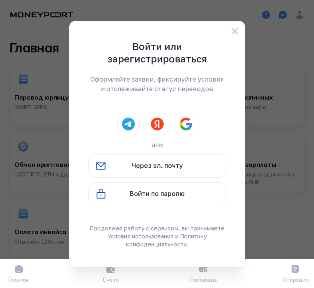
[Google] (186, 124)
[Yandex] (157, 124)
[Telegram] (128, 124)
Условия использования (141, 236)
